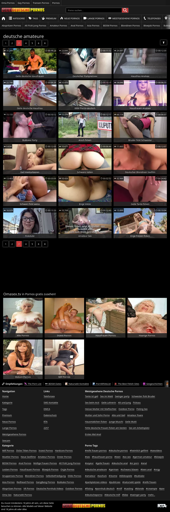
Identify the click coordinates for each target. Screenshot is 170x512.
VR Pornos (28, 488)
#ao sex (127, 456)
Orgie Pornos (67, 469)
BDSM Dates (53, 383)
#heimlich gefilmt (139, 450)
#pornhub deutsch (105, 488)
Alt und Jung (124, 402)
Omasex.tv (12, 293)
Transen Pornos (41, 2)
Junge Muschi (116, 421)
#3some (113, 475)
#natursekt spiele (131, 482)
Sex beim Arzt (92, 402)
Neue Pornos (70, 18)
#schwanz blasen (129, 469)
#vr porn (134, 463)
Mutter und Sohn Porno (97, 415)
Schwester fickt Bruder (143, 396)
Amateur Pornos (58, 25)
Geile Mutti (131, 421)
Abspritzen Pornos (11, 25)
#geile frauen (103, 463)
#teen (117, 456)
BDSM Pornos (110, 25)
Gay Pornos (24, 2)
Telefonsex (152, 18)
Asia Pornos (93, 25)
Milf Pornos (8, 450)
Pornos (56, 2)
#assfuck (102, 475)
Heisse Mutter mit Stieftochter (101, 408)
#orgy (157, 469)
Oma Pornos (8, 2)
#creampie (151, 488)
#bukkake (139, 475)
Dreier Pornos (64, 456)
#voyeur (89, 463)
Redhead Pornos (25, 482)
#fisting (89, 488)
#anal (144, 463)
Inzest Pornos (46, 450)
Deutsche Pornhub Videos (49, 488)
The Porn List (32, 383)
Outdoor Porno (126, 408)
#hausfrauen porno (102, 456)
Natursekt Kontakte (77, 383)
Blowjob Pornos (152, 25)
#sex (87, 456)
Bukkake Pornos (65, 482)
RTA (46, 421)
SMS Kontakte (51, 402)
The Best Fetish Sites (126, 383)
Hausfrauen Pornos (30, 469)
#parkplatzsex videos (96, 482)
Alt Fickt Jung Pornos (35, 25)
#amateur (90, 475)
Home (5, 396)
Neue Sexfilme (28, 456)
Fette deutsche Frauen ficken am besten (106, 427)
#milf (119, 488)
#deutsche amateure (96, 469)
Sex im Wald (106, 396)
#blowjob (159, 456)
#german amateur (142, 456)
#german (113, 469)
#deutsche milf (112, 494)
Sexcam (6, 440)
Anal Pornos (77, 25)
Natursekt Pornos (23, 494)
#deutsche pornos (118, 450)
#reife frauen (149, 482)
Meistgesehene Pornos (124, 18)
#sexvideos (156, 450)
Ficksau (137, 402)
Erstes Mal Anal (93, 434)
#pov (161, 488)
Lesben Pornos (10, 469)
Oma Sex (6, 494)
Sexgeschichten (153, 383)
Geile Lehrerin (108, 402)
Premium (49, 18)
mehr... (151, 494)
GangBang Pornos (45, 482)
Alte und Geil (118, 415)
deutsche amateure (23, 36)
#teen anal (146, 469)
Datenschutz (50, 415)
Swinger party (122, 396)
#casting (128, 488)
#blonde (139, 488)
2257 (46, 427)
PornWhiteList (102, 383)
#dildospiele (125, 475)
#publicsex (114, 482)
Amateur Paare (135, 415)
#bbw (125, 494)
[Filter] (163, 42)
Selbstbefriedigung (56, 475)
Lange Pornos (93, 18)
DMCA (47, 408)
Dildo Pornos (74, 475)
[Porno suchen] (94, 10)
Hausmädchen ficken (96, 421)
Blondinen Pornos (130, 25)
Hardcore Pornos (64, 450)
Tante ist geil (91, 396)
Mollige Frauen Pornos (45, 463)
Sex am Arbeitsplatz (139, 427)
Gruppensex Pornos (12, 475)
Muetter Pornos (10, 456)
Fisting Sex (142, 408)
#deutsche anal (120, 463)
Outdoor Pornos (73, 488)
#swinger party (138, 494)
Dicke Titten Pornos (26, 450)
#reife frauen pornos (96, 450)
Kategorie (17, 18)
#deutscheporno (93, 494)
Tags (33, 18)
